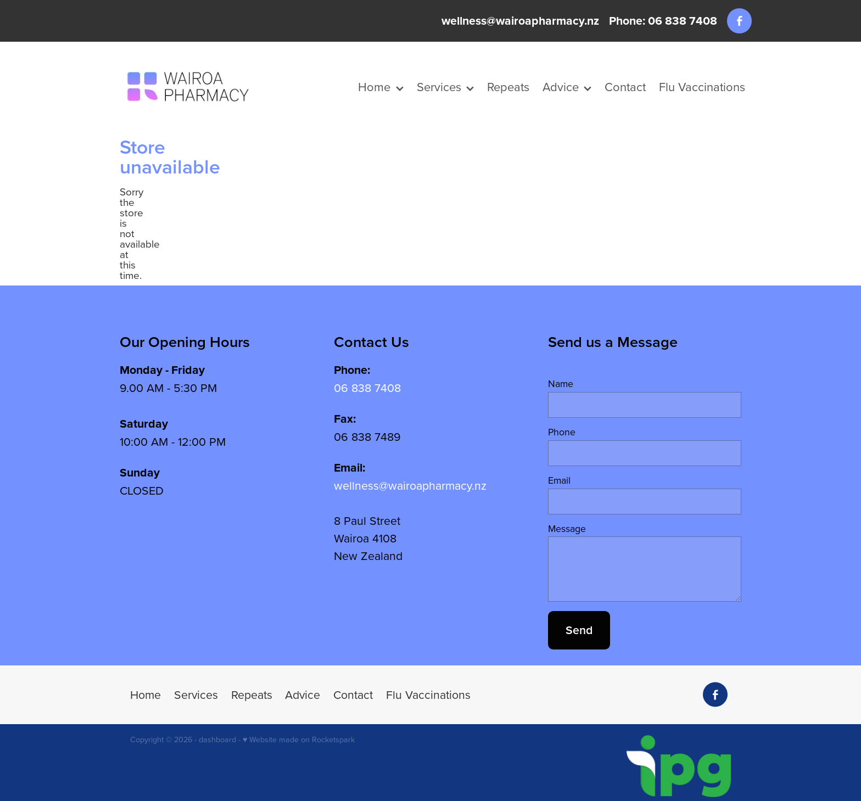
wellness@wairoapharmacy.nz (520, 20)
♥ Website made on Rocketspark (299, 739)
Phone (561, 432)
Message (567, 529)
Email (559, 480)
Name (560, 384)
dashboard (217, 739)
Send (579, 629)
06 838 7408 (367, 387)
